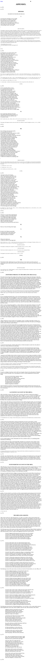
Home (1, 1)
